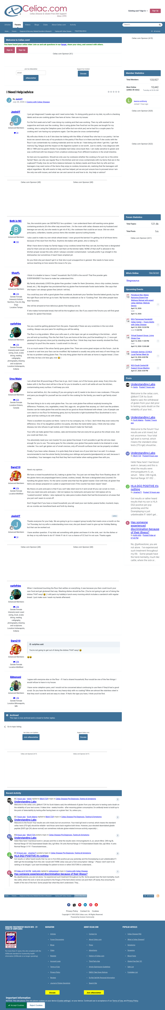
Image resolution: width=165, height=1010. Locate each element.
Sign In (10, 50)
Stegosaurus (132, 280)
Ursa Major (16, 378)
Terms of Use (55, 967)
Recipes (53, 978)
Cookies (95, 911)
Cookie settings (64, 1001)
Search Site (93, 983)
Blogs (36, 25)
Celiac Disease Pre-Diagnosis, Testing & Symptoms (76, 799)
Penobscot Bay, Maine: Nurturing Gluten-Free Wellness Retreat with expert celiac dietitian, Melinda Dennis (142, 300)
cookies (42, 1001)
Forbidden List (133, 972)
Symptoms (131, 945)
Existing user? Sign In (138, 11)
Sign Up (155, 11)
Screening (131, 950)
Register (53, 956)
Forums (18, 26)
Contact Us (85, 911)
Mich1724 (44, 799)
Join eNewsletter (31, 737)
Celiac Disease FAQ (134, 934)
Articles (8, 25)
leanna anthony (140, 101)
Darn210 (15, 467)
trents (29, 799)
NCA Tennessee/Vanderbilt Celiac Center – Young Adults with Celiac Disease (142, 322)
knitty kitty (36, 871)
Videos (27, 25)
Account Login (55, 961)
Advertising (93, 950)
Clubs (45, 25)
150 (16, 242)
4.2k (16, 400)
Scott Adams (32, 817)
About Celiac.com (59, 25)
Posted (147, 387)
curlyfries (15, 323)
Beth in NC (16, 221)
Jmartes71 (32, 853)
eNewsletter (31, 78)
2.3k (16, 294)
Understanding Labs (25, 801)
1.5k (16, 698)
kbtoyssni (15, 677)
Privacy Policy (72, 911)
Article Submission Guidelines (99, 967)
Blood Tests (132, 956)
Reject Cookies (36, 1005)
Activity (73, 25)
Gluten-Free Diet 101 (135, 961)
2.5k (16, 345)
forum (63, 44)
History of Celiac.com (96, 956)
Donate (83, 737)
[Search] (133, 25)
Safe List (131, 967)
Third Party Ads (94, 961)
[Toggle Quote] (30, 644)
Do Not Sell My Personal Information (102, 978)
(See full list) (154, 273)
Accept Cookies (16, 1005)
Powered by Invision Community (82, 917)
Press (91, 945)
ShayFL (16, 272)
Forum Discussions (57, 939)
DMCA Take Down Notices (98, 972)
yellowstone (53, 871)
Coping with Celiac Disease (38, 102)
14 (16, 133)
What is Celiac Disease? (136, 939)
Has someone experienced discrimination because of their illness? (51, 874)
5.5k (16, 488)
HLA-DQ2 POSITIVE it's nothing (31, 855)
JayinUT (19, 99)
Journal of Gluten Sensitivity (60, 983)
